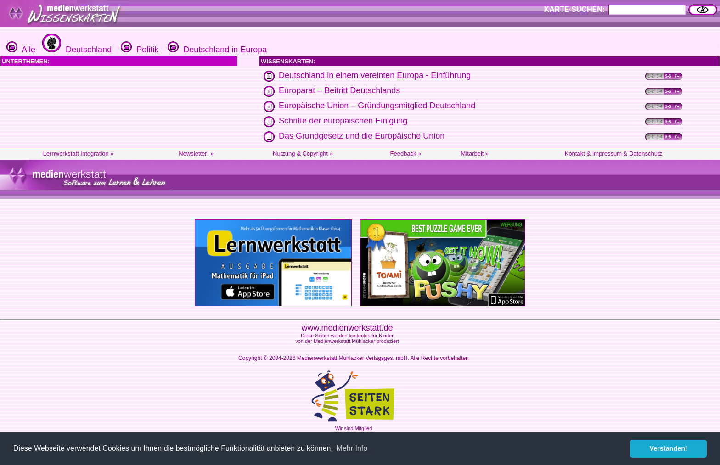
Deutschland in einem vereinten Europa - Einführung (375, 75)
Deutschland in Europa (216, 49)
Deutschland (76, 49)
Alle (20, 49)
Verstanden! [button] (668, 448)
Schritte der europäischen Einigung (343, 120)
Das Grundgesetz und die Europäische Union (361, 135)
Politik (138, 49)
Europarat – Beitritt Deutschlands (339, 90)
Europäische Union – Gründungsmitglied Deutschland (377, 105)
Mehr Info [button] (352, 448)
